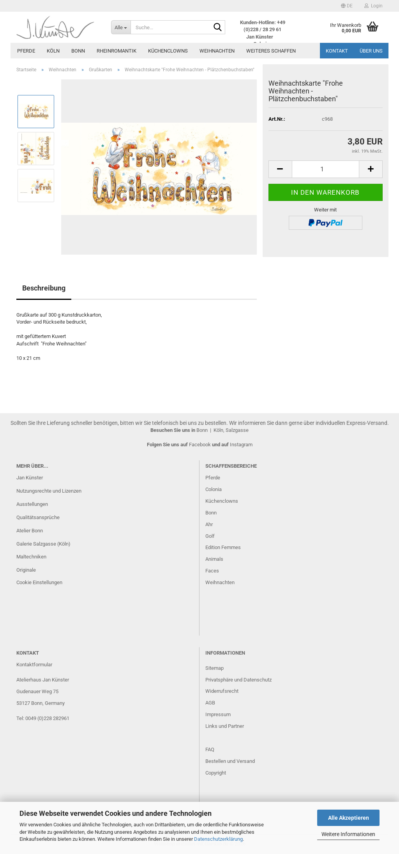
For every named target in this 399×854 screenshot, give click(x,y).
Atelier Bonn (29, 531)
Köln (53, 51)
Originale (26, 570)
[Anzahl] (325, 169)
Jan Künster (29, 478)
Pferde (26, 51)
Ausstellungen (32, 504)
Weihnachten (217, 51)
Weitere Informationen (348, 834)
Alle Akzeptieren (348, 818)
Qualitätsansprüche (38, 517)
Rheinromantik (116, 51)
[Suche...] (121, 27)
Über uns (371, 51)
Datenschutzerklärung (218, 839)
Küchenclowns (168, 51)
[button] (346, 6)
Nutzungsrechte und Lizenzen (48, 491)
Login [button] (373, 6)
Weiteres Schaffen (271, 51)
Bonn (78, 51)
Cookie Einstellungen (39, 582)
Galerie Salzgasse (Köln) (43, 544)
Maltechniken (31, 557)
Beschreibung (43, 288)
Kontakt (337, 51)
